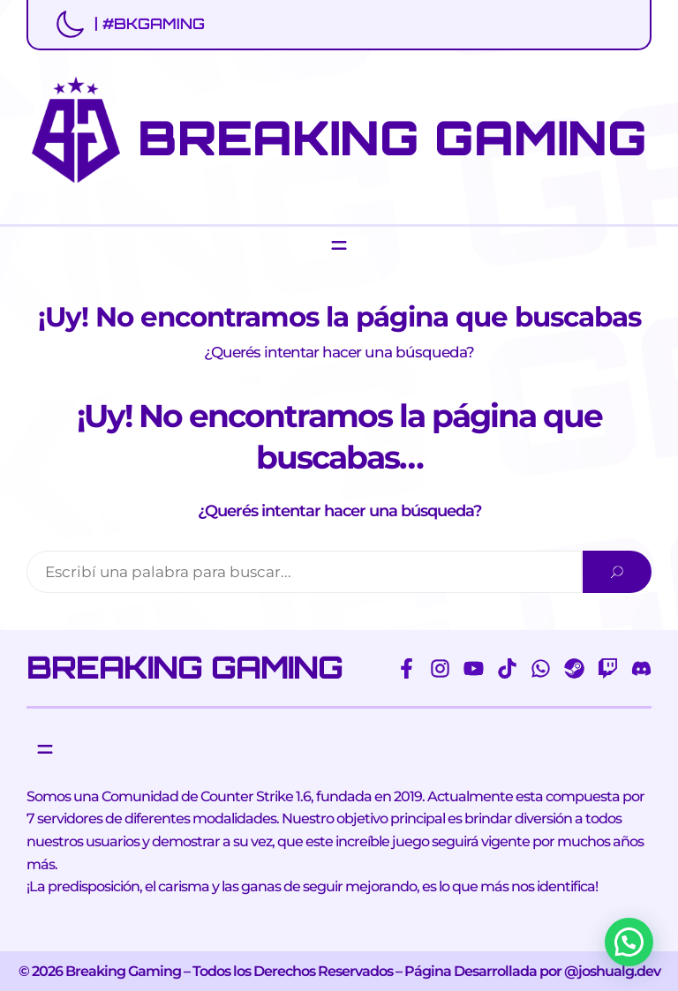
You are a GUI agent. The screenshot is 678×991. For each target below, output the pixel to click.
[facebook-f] (406, 668)
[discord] (641, 668)
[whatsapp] (541, 668)
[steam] (574, 668)
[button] (629, 942)
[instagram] (440, 668)
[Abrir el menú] (339, 245)
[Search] (617, 572)
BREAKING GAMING (392, 137)
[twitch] (608, 668)
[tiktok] (507, 668)
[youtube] (473, 668)
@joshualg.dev (612, 971)
